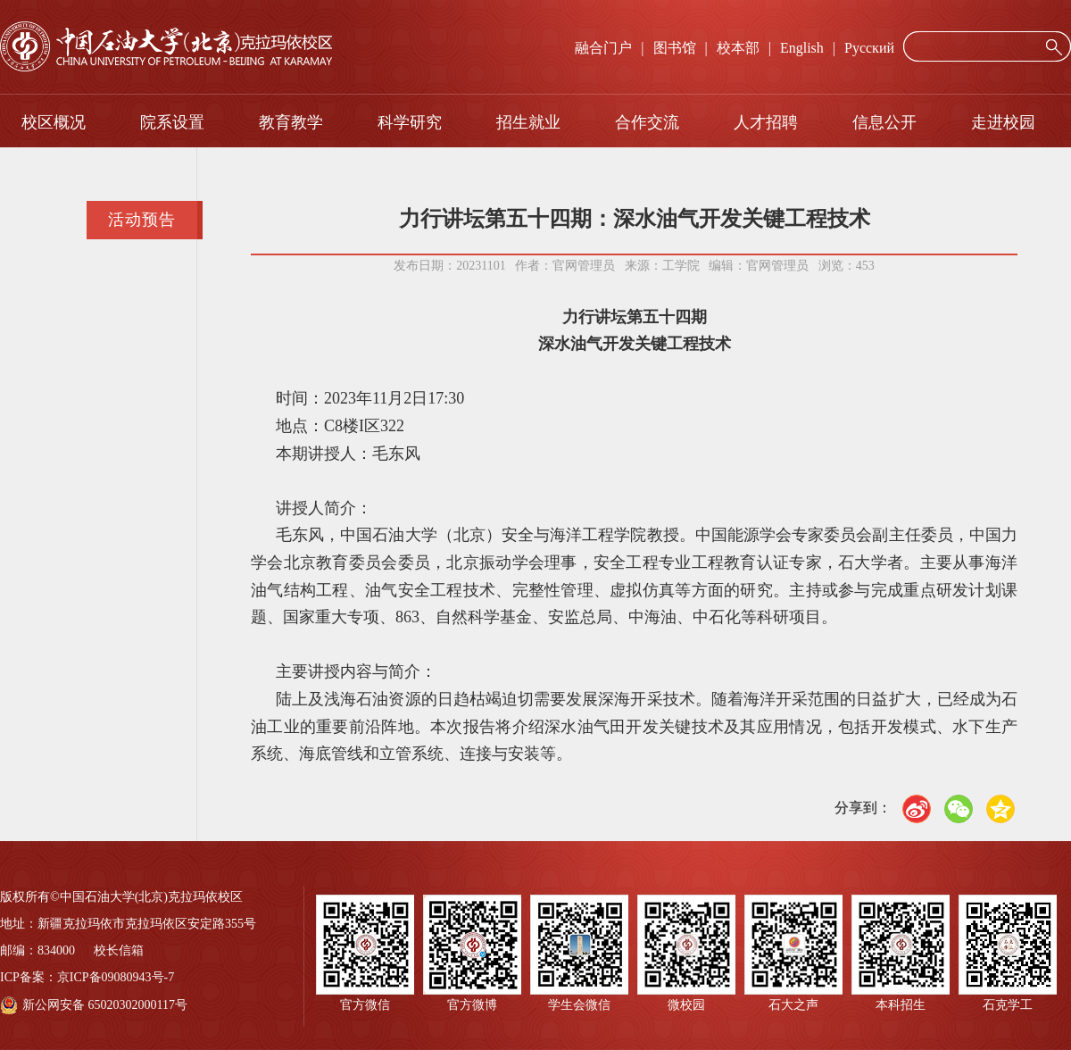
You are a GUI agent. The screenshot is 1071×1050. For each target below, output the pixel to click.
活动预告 (142, 220)
